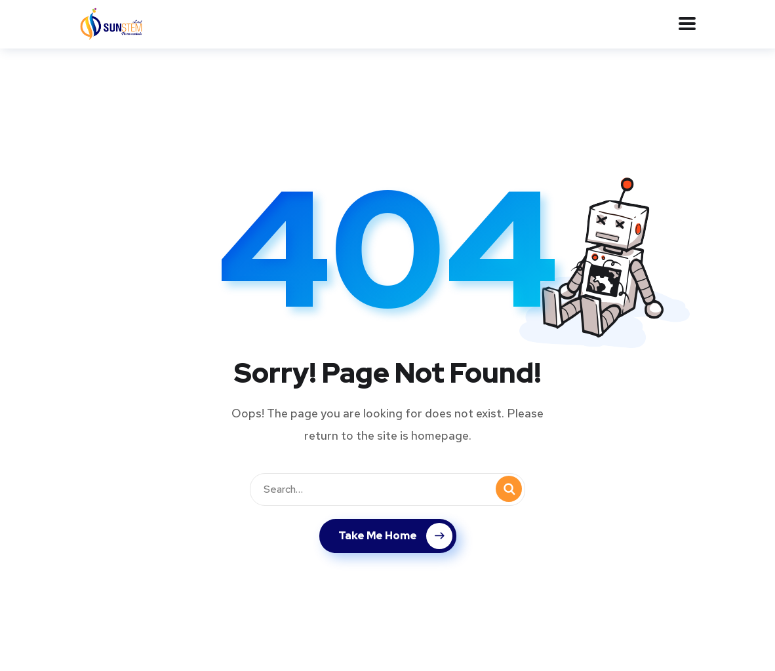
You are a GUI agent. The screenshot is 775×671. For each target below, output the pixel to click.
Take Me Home (395, 536)
